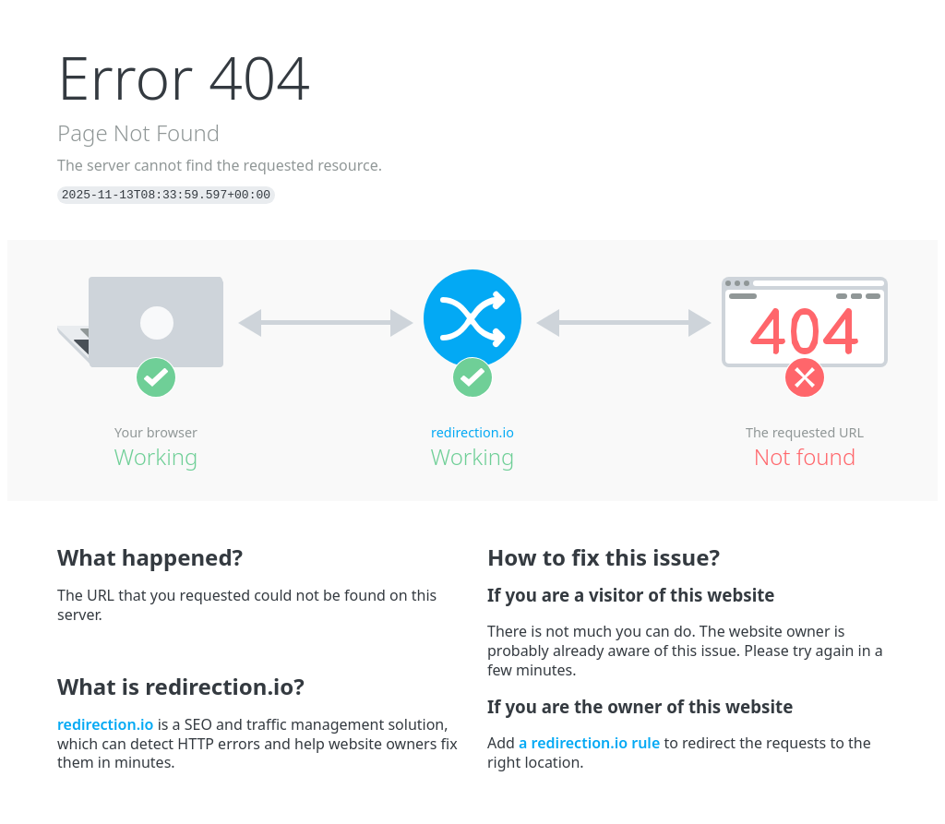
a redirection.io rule (589, 743)
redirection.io (472, 432)
